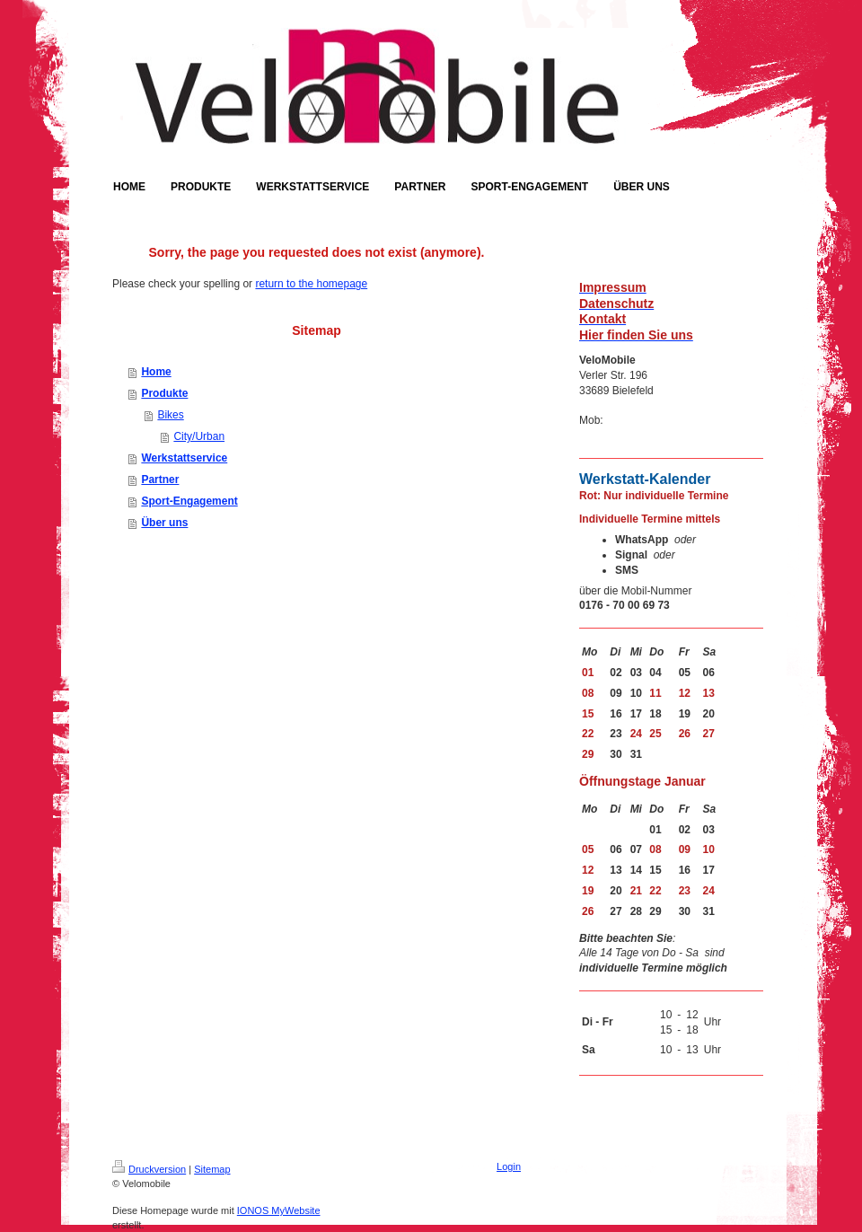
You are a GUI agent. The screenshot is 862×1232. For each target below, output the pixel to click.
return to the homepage (311, 283)
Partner (160, 479)
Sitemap (212, 1169)
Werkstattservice (184, 458)
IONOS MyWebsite (279, 1210)
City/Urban (198, 436)
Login (509, 1166)
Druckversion (149, 1169)
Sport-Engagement (189, 501)
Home (156, 371)
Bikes (170, 415)
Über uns (164, 522)
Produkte (164, 393)
